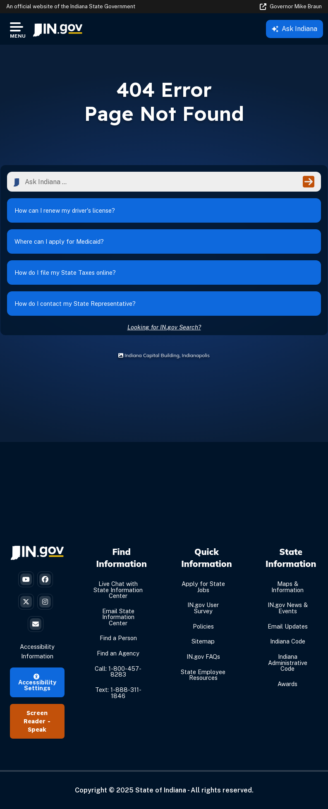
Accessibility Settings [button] (37, 683)
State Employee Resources (203, 674)
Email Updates (288, 626)
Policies (203, 626)
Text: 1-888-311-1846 (118, 692)
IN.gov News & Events (288, 607)
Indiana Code (287, 641)
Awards (287, 683)
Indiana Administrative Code (287, 662)
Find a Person (118, 637)
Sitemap (203, 641)
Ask (294, 29)
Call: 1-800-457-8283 (118, 671)
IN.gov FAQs (203, 656)
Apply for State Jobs (203, 586)
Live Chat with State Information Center (118, 589)
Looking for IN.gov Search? (164, 327)
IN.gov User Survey (203, 607)
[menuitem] (57, 29)
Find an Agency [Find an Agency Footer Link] (118, 653)
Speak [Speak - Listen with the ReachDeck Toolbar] (37, 729)
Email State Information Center (118, 617)
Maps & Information (287, 586)
